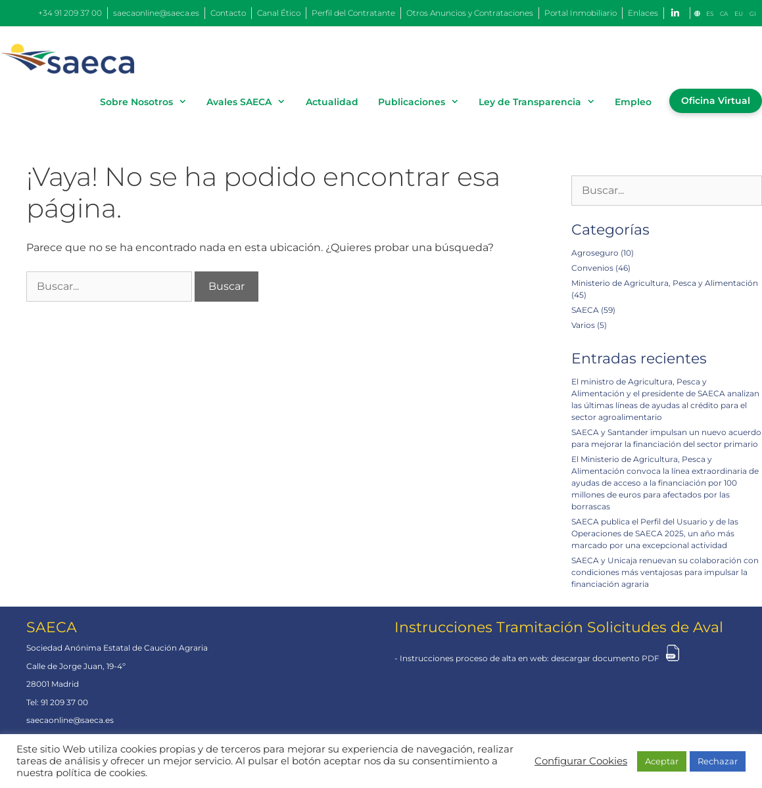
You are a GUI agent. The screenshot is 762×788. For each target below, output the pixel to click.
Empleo (633, 102)
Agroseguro (595, 253)
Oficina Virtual (715, 100)
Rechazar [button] (718, 761)
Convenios (592, 268)
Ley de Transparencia (542, 102)
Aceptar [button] (662, 761)
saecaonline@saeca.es (70, 720)
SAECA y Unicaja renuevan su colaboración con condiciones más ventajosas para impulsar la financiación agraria (665, 572)
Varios (583, 325)
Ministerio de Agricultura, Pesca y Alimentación (664, 283)
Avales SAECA (250, 102)
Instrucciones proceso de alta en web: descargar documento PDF (529, 658)
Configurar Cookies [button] (581, 761)
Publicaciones (423, 102)
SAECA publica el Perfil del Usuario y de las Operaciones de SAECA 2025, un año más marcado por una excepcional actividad (654, 533)
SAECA (585, 310)
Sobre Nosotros (148, 102)
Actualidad (332, 102)
